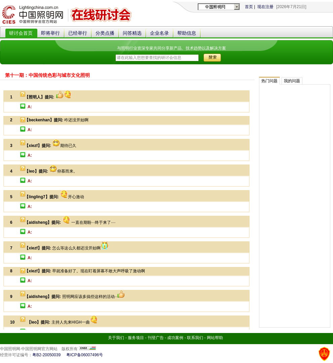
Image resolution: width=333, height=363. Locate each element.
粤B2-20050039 (46, 355)
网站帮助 (215, 337)
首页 (249, 6)
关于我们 (116, 337)
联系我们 (195, 337)
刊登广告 (156, 337)
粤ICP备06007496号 (84, 355)
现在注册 (265, 6)
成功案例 (175, 337)
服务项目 (136, 337)
